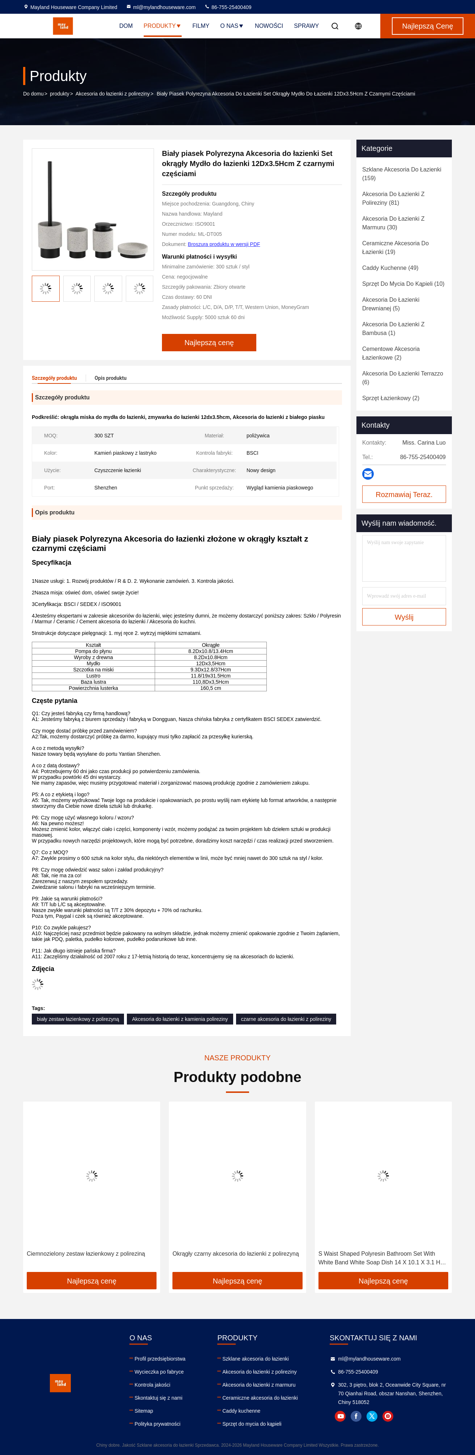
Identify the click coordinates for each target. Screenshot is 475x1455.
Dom (126, 26)
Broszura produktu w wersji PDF (224, 244)
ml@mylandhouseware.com (161, 7)
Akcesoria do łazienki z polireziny (113, 94)
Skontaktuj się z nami (158, 1398)
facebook (356, 1416)
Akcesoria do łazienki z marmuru (258, 1385)
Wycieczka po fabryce (159, 1372)
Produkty (162, 26)
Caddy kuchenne (241, 1411)
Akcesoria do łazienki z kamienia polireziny (180, 1019)
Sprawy (306, 26)
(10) (403, 284)
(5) (390, 304)
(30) (393, 223)
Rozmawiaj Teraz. (404, 495)
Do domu (33, 94)
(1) (393, 328)
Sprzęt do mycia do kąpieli (251, 1424)
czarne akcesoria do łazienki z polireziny (286, 1019)
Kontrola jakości (152, 1385)
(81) (393, 198)
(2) (391, 353)
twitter (372, 1416)
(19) (395, 247)
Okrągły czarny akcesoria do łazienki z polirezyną (235, 1254)
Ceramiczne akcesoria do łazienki (260, 1398)
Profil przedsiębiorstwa (159, 1359)
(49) (390, 268)
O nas (232, 26)
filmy (200, 26)
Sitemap (143, 1411)
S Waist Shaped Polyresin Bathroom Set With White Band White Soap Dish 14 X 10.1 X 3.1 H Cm (379, 1259)
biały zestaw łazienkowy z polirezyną (78, 1019)
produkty (59, 94)
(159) (401, 173)
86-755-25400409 (227, 7)
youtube (340, 1416)
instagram (387, 1416)
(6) (402, 377)
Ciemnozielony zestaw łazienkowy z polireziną (86, 1254)
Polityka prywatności (157, 1424)
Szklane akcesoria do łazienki (255, 1359)
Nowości (269, 26)
